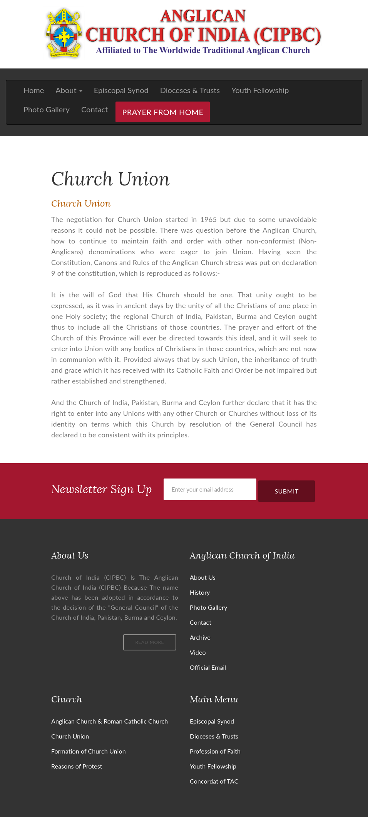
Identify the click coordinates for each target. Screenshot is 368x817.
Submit (286, 491)
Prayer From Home (162, 112)
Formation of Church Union (88, 751)
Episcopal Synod (121, 90)
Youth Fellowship (260, 90)
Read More (149, 642)
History (200, 592)
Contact (94, 109)
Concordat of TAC (214, 781)
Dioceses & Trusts (190, 90)
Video (198, 652)
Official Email (208, 667)
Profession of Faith (215, 751)
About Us (203, 577)
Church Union (70, 736)
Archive (200, 637)
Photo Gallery (46, 109)
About (68, 90)
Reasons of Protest (76, 766)
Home (33, 90)
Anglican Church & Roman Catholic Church (109, 721)
